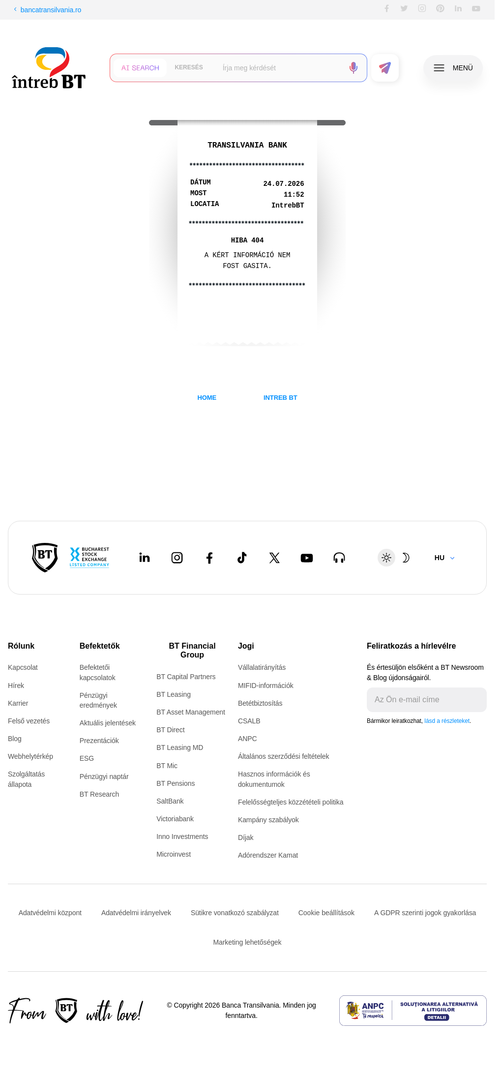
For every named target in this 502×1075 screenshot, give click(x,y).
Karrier (18, 703)
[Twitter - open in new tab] (274, 557)
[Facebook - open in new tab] (209, 557)
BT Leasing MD (179, 747)
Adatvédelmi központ (50, 913)
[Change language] (445, 557)
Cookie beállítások (326, 913)
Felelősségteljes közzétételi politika (291, 802)
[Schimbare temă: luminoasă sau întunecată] (396, 557)
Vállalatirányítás (262, 667)
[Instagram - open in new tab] (177, 557)
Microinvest (173, 854)
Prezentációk (99, 741)
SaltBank (169, 801)
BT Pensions (175, 783)
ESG (87, 758)
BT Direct (170, 730)
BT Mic (166, 766)
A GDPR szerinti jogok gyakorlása (425, 913)
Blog (15, 739)
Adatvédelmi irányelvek (136, 913)
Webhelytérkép (30, 756)
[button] (140, 68)
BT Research (99, 794)
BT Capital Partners (185, 677)
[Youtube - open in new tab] (306, 557)
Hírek (16, 685)
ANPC (247, 739)
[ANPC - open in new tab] (413, 1010)
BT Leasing (173, 694)
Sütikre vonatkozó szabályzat (235, 913)
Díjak (245, 837)
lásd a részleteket (447, 720)
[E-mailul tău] (419, 699)
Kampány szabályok (268, 820)
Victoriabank (175, 819)
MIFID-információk (266, 685)
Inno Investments (182, 836)
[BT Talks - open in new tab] (339, 557)
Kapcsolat (23, 667)
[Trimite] (479, 699)
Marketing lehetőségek (247, 942)
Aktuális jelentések (108, 723)
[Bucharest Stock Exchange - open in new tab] (89, 557)
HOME (206, 397)
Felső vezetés (29, 721)
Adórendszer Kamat (268, 855)
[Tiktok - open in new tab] (242, 557)
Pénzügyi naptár (104, 776)
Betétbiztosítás (260, 703)
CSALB (249, 721)
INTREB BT (280, 397)
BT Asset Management (190, 712)
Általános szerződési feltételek (283, 756)
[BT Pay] (45, 557)
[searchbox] (279, 68)
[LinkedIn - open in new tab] (144, 557)
